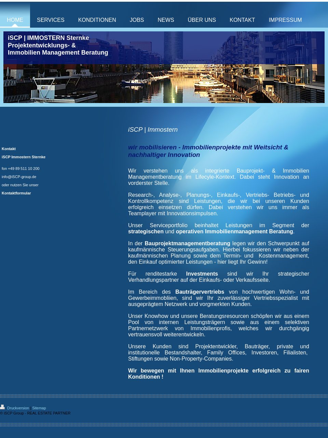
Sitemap (39, 408)
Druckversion (15, 408)
